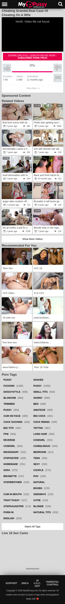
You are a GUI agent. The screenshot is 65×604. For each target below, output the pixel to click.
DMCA (25, 583)
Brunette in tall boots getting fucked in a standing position (48, 201)
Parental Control (52, 583)
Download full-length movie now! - (32, 56)
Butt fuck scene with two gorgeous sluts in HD (17, 122)
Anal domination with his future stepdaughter (17, 175)
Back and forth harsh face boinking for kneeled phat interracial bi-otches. (48, 175)
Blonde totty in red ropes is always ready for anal (48, 227)
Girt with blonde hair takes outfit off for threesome (48, 148)
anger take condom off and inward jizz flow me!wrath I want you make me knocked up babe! (17, 201)
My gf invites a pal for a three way (17, 227)
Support (11, 583)
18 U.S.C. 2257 (37, 583)
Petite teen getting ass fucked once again (48, 122)
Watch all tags (32, 526)
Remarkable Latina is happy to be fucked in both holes (17, 148)
